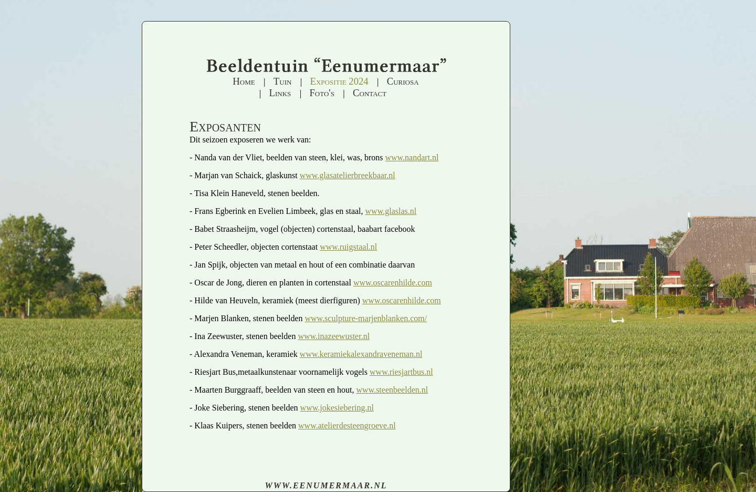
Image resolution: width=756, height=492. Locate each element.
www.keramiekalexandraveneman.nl (361, 354)
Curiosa (403, 81)
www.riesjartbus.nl (401, 371)
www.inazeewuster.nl (334, 336)
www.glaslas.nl (391, 211)
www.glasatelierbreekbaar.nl (347, 175)
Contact (369, 92)
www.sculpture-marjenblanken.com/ (365, 318)
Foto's (321, 92)
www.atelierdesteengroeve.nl (347, 425)
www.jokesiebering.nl (337, 407)
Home (244, 81)
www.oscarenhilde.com (392, 282)
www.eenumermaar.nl (326, 485)
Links (280, 92)
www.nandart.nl (411, 157)
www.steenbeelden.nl (392, 389)
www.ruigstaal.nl (348, 246)
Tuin (283, 81)
